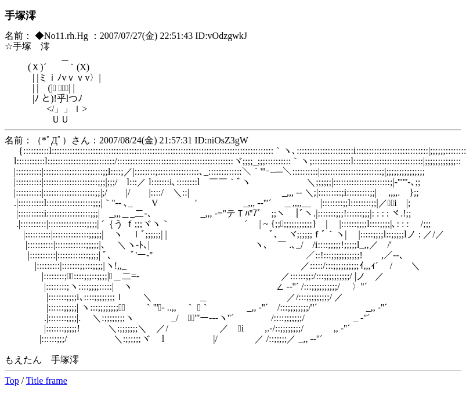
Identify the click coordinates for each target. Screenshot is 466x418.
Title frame (46, 380)
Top (12, 380)
